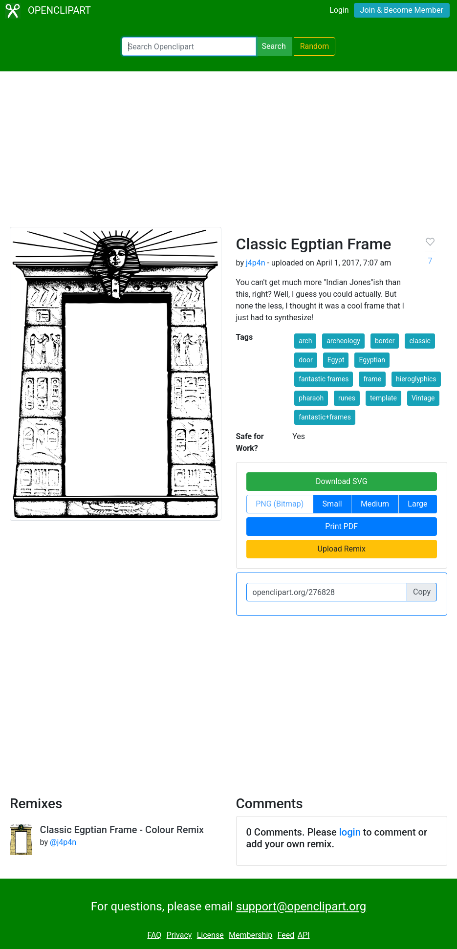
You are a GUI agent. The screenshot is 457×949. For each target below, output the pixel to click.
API (304, 935)
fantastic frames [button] (323, 379)
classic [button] (420, 341)
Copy (422, 591)
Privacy (179, 935)
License (210, 935)
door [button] (306, 360)
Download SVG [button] (342, 481)
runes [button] (346, 398)
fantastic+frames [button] (325, 417)
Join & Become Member (401, 10)
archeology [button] (343, 341)
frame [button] (372, 379)
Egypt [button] (336, 360)
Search (274, 46)
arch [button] (305, 341)
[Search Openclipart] (189, 46)
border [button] (385, 341)
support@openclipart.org (301, 906)
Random (314, 46)
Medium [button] (375, 503)
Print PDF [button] (341, 526)
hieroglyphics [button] (416, 379)
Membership (250, 935)
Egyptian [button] (372, 360)
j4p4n (255, 262)
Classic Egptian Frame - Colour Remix (122, 830)
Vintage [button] (423, 398)
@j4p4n (63, 842)
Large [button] (417, 503)
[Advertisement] (228, 153)
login (350, 832)
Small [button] (332, 503)
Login (338, 10)
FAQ (154, 935)
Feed (286, 935)
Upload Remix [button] (342, 548)
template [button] (383, 398)
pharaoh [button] (311, 398)
